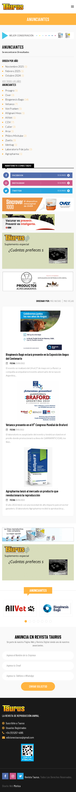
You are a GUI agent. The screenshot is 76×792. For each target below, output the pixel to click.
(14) (16, 99)
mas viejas (69, 300)
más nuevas (55, 300)
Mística (17, 786)
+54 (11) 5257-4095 (12, 732)
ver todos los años (11, 81)
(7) (11, 104)
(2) (16, 136)
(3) (9, 95)
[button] (26, 621)
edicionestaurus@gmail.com (18, 737)
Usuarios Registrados (14, 728)
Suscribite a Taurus (13, 723)
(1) (16, 66)
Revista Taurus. (32, 777)
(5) (11, 90)
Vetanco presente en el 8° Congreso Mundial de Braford (37, 425)
